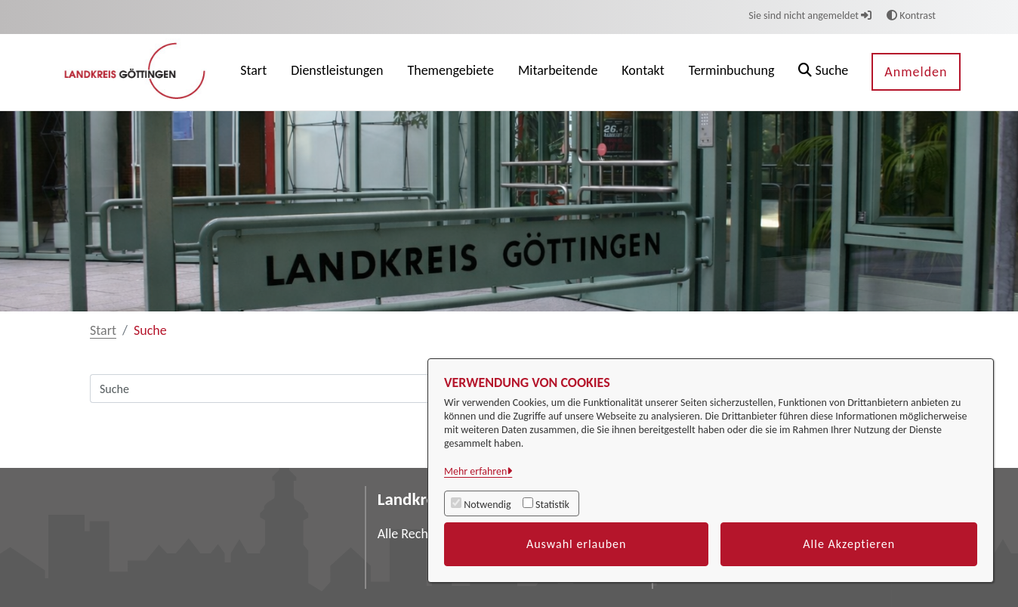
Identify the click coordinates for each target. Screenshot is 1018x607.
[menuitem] (253, 72)
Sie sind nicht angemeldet (809, 15)
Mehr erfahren (475, 471)
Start (103, 330)
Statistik (552, 504)
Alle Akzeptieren (849, 544)
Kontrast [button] (911, 15)
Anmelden (915, 71)
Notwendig (487, 504)
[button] (823, 72)
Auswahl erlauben (576, 544)
